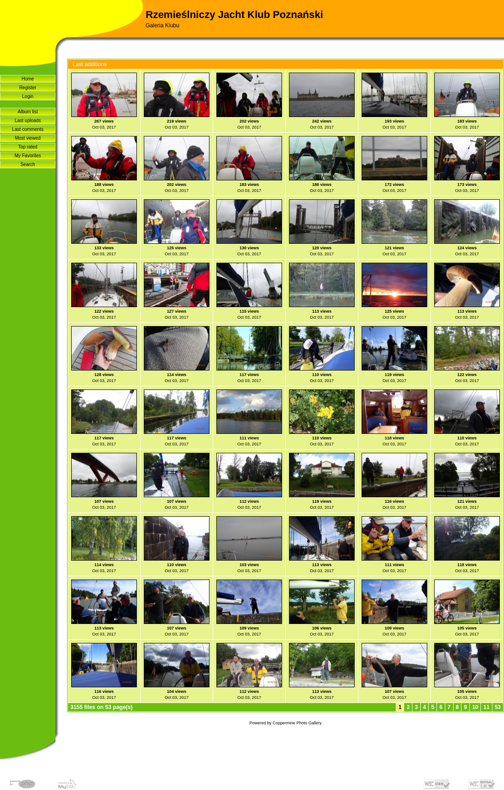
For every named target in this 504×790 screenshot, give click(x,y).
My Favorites (27, 155)
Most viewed (28, 138)
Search (27, 164)
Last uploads (28, 120)
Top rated (27, 146)
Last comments (27, 129)
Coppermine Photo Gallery (296, 723)
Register (27, 87)
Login (27, 96)
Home (28, 78)
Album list (27, 111)
